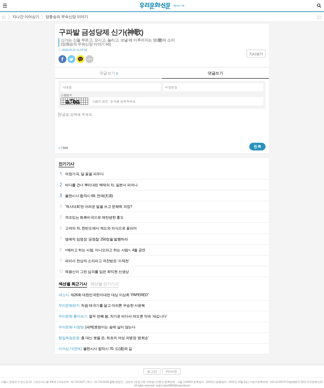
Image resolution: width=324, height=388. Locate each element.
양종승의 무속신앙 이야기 (66, 17)
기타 (89, 59)
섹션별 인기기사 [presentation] (104, 284)
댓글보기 (108, 73)
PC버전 (171, 371)
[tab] (73, 284)
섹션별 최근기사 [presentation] (72, 284)
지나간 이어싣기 (25, 17)
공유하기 (319, 17)
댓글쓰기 (215, 73)
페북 (62, 59)
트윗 (71, 59)
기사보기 (256, 54)
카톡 (80, 59)
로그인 (152, 371)
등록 (257, 146)
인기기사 (66, 164)
